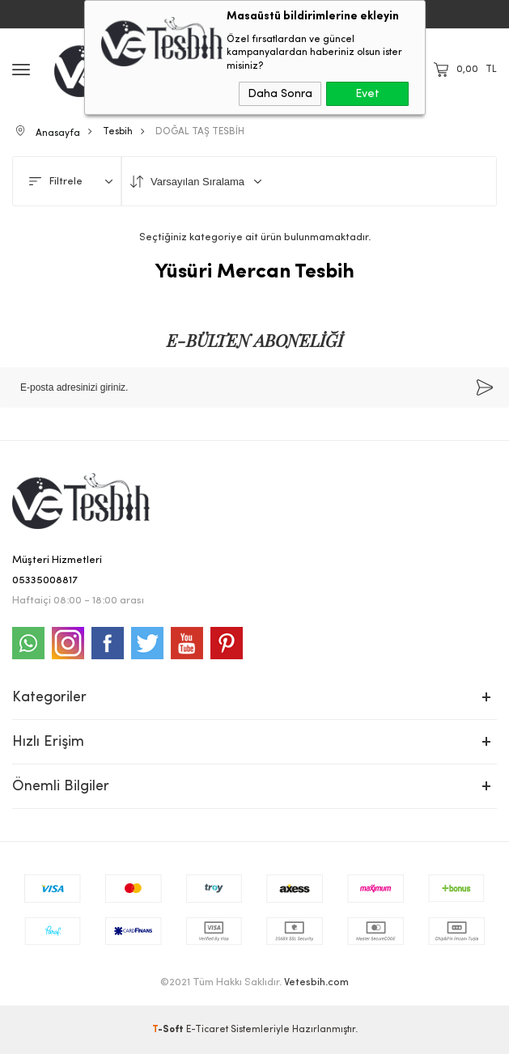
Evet (367, 93)
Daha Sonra (280, 93)
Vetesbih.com (316, 982)
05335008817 (45, 580)
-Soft (169, 1030)
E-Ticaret (207, 1030)
